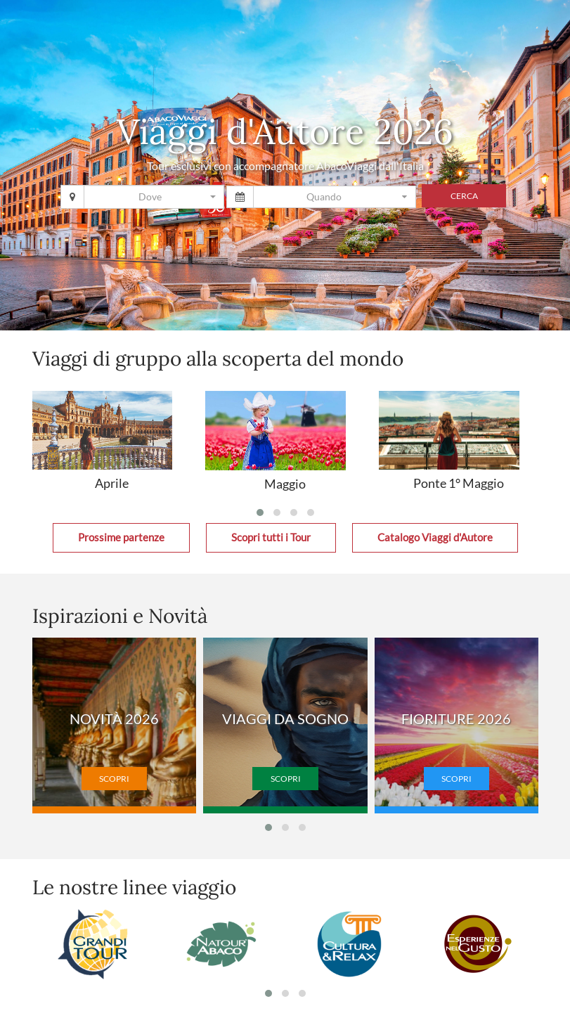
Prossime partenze (121, 537)
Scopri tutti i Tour (271, 537)
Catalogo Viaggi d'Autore (435, 537)
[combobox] (154, 197)
